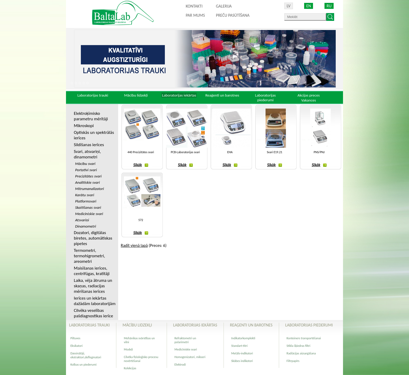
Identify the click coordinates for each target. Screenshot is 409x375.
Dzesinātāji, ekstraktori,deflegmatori (85, 355)
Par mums (195, 15)
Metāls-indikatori (242, 353)
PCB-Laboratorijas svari (185, 152)
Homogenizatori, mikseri (190, 357)
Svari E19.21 (274, 152)
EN (308, 5)
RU (329, 5)
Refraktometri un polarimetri (185, 340)
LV (289, 5)
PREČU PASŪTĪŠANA (233, 15)
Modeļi (128, 349)
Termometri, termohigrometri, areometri (89, 256)
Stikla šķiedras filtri (298, 346)
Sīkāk (140, 165)
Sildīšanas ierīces (89, 144)
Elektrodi (180, 364)
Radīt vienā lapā (134, 245)
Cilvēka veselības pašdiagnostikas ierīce (93, 313)
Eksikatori (76, 346)
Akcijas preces (308, 95)
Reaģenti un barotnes (222, 95)
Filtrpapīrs (293, 361)
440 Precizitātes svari (141, 152)
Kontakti (194, 6)
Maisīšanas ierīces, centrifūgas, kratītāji (92, 270)
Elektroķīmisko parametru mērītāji (91, 116)
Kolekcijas (130, 368)
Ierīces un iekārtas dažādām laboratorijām (95, 300)
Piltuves (75, 338)
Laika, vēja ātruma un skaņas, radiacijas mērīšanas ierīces (93, 286)
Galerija (224, 6)
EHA (229, 152)
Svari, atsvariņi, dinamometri (87, 154)
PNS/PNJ (319, 152)
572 (140, 220)
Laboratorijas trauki (92, 95)
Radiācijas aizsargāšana (301, 353)
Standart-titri (239, 346)
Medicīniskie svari (186, 349)
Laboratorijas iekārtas (179, 95)
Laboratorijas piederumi (265, 97)
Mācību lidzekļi (136, 95)
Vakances (308, 100)
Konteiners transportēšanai (304, 338)
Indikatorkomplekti (243, 338)
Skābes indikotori (242, 361)
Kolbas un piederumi (83, 364)
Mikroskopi (84, 125)
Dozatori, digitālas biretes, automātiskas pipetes (93, 238)
